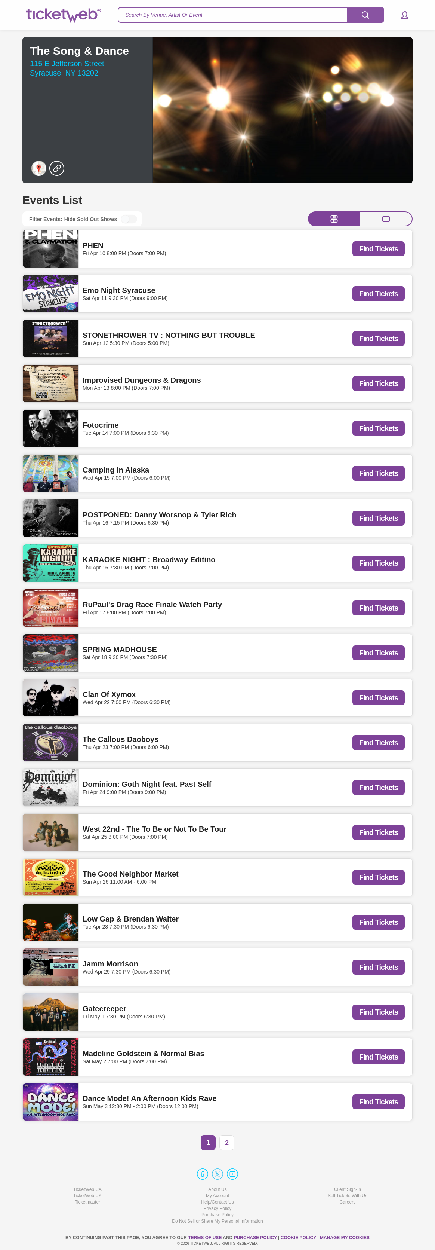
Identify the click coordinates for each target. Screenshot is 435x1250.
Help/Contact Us (217, 1202)
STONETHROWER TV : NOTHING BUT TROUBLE (169, 335)
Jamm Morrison (110, 964)
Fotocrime (101, 425)
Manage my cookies (345, 1237)
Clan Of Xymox (109, 694)
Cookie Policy (299, 1237)
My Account (217, 1195)
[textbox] (251, 15)
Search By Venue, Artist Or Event (164, 15)
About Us (217, 1189)
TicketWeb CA (87, 1189)
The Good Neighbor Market (131, 874)
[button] (401, 15)
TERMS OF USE (205, 1237)
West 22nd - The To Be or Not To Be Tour (154, 829)
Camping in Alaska (116, 470)
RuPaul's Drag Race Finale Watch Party (152, 604)
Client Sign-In (347, 1189)
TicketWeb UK (87, 1195)
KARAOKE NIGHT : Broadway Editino (149, 560)
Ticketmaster (87, 1202)
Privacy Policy (218, 1208)
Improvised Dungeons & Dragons (142, 380)
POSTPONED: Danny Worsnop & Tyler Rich (160, 515)
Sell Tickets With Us (347, 1195)
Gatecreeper (104, 1009)
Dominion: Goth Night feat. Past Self (147, 784)
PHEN (93, 245)
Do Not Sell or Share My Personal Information (217, 1221)
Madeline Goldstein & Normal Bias (143, 1053)
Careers (348, 1202)
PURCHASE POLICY (256, 1237)
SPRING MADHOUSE (120, 649)
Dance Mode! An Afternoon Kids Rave (150, 1098)
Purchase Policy (217, 1214)
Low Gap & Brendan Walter (131, 919)
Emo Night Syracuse (119, 290)
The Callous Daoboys (120, 739)
